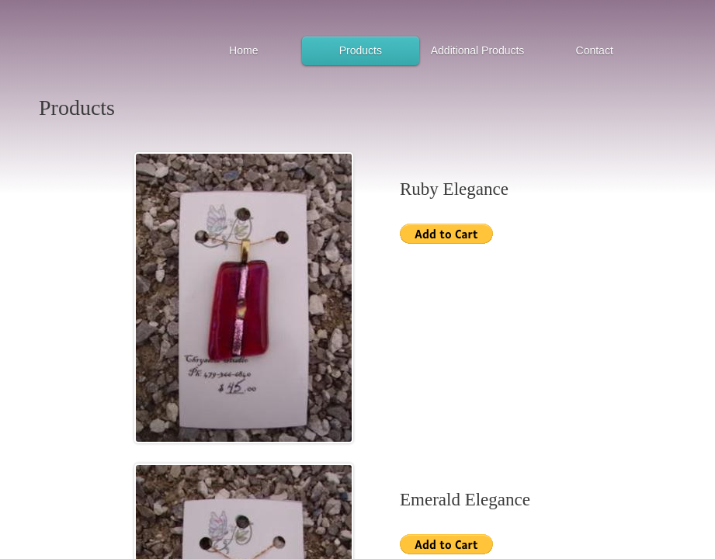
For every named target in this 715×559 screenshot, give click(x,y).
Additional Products (478, 50)
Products (360, 50)
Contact (594, 50)
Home (243, 50)
